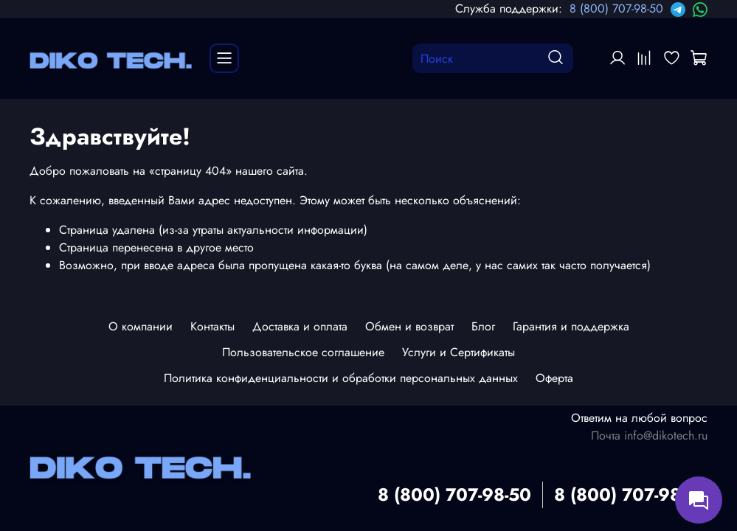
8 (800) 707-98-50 (616, 8)
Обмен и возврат (409, 326)
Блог (483, 326)
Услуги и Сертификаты (458, 352)
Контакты (212, 326)
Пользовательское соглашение (303, 352)
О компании (140, 326)
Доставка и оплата (299, 326)
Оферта (554, 377)
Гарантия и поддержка (571, 326)
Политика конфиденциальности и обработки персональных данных (341, 377)
